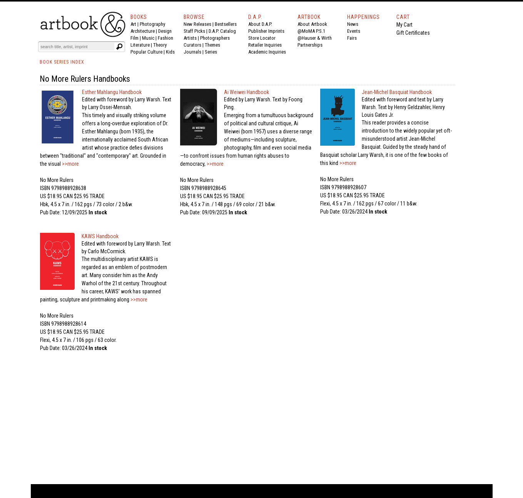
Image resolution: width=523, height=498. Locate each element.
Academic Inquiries (267, 52)
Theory (160, 45)
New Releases (197, 24)
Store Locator (262, 38)
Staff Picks (194, 31)
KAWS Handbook (100, 236)
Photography (152, 24)
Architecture (142, 31)
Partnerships (309, 45)
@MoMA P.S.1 (311, 31)
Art (133, 24)
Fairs (352, 38)
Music (148, 38)
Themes (212, 45)
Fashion (165, 38)
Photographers (215, 38)
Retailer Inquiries (265, 45)
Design (165, 31)
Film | (136, 38)
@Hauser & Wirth (314, 38)
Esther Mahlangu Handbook (112, 92)
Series (211, 52)
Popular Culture (146, 52)
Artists (190, 38)
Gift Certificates (413, 33)
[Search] (77, 46)
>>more (70, 164)
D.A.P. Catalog (222, 31)
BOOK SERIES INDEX (62, 62)
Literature (140, 45)
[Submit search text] (119, 46)
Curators (192, 45)
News (352, 24)
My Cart (404, 25)
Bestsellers (226, 24)
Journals (192, 52)
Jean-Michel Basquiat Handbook (397, 92)
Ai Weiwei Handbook (246, 92)
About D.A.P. (260, 24)
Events (353, 31)
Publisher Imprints (266, 31)
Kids (170, 52)
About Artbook (312, 24)
